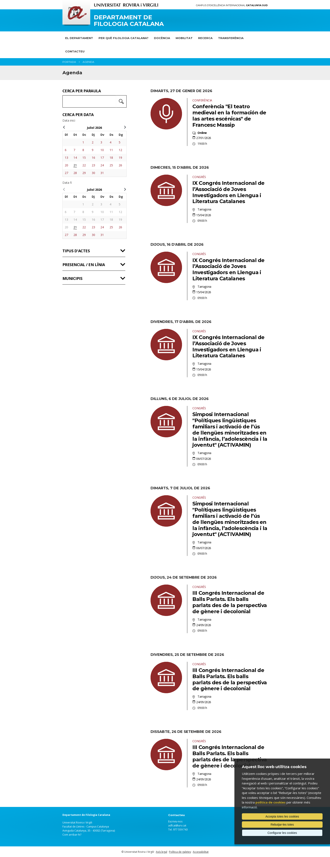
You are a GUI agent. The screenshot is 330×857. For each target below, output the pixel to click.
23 (93, 165)
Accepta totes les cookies (282, 816)
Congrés (199, 177)
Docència (162, 38)
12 (120, 150)
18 (111, 158)
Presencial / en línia (83, 264)
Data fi (67, 182)
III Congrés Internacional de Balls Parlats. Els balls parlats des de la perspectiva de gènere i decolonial (229, 602)
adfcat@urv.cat (177, 825)
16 (93, 158)
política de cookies (270, 802)
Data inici (68, 120)
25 (111, 165)
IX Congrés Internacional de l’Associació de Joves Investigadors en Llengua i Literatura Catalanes (228, 192)
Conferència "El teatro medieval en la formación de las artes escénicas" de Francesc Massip (229, 115)
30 (93, 173)
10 (102, 150)
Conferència (202, 100)
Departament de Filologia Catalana (129, 20)
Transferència (231, 38)
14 (75, 158)
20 (66, 165)
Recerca (205, 38)
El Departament (79, 38)
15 (84, 158)
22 (84, 165)
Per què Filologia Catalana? (123, 38)
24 (102, 165)
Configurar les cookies (282, 833)
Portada (69, 61)
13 (66, 158)
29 (84, 173)
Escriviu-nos (175, 821)
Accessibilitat (201, 852)
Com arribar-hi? (71, 834)
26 (120, 165)
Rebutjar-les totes (282, 824)
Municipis (72, 278)
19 (120, 158)
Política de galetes (180, 852)
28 (75, 173)
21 (75, 165)
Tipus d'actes (76, 250)
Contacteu (75, 51)
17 (102, 158)
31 (102, 173)
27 (66, 173)
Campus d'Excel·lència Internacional (232, 5)
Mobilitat (184, 38)
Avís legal (161, 852)
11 (111, 150)
